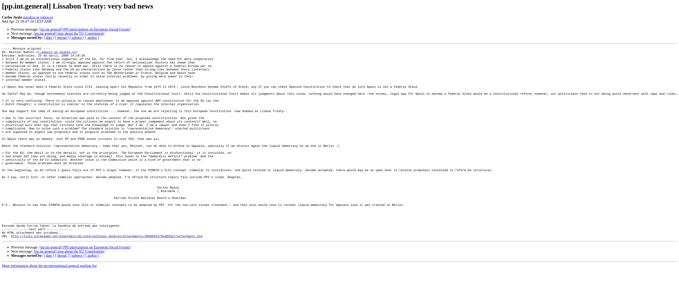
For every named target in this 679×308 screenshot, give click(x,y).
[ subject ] (77, 38)
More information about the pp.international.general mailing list (49, 304)
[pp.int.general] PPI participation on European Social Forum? (85, 29)
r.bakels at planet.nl (57, 53)
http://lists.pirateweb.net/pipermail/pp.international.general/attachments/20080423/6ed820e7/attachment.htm (106, 274)
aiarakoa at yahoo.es (38, 17)
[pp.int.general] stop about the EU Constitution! (69, 33)
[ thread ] (62, 38)
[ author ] (92, 38)
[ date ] (49, 38)
